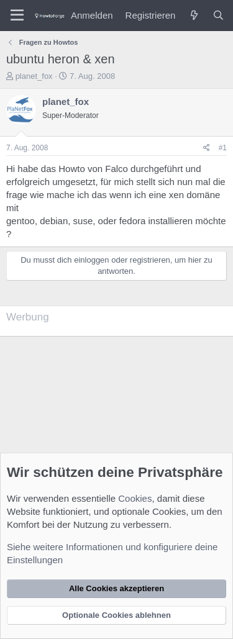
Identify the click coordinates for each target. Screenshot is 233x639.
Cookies (135, 498)
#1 (223, 147)
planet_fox (34, 76)
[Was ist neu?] (193, 15)
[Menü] (17, 15)
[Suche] (218, 15)
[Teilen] (206, 148)
